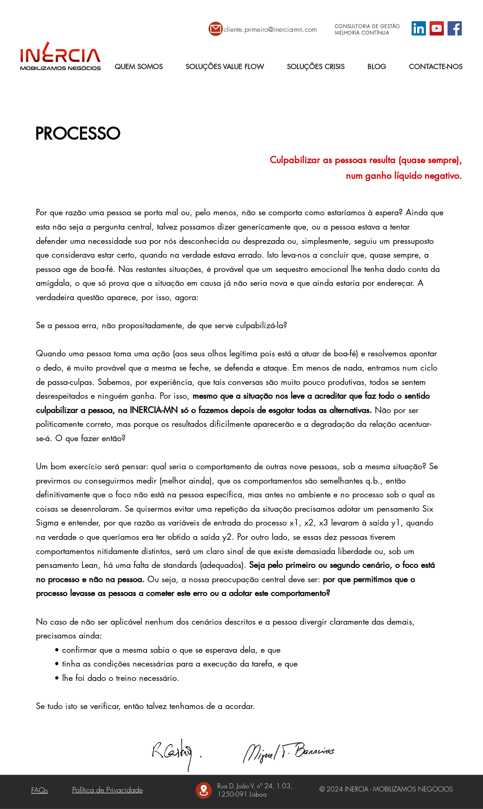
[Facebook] (455, 28)
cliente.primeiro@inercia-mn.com (270, 29)
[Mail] (216, 29)
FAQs (39, 790)
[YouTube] (437, 28)
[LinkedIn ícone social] (419, 28)
